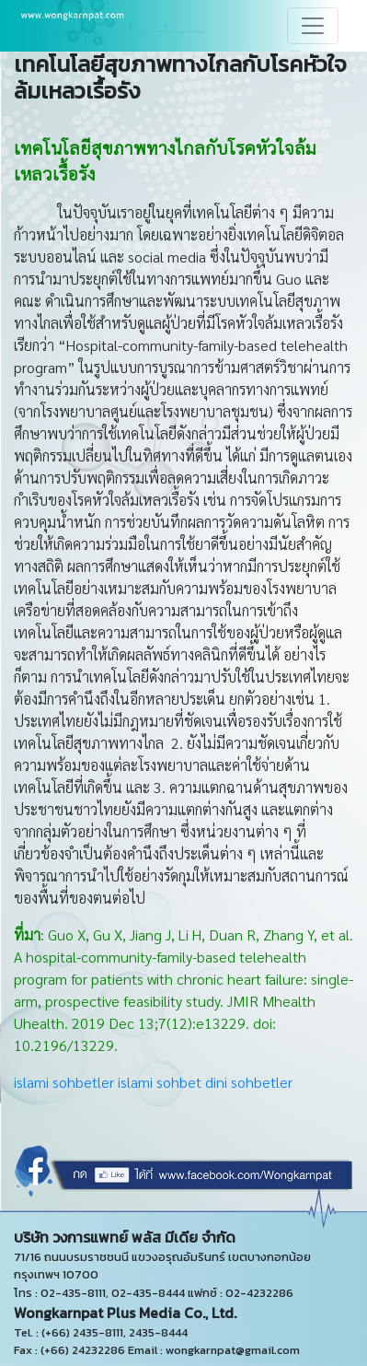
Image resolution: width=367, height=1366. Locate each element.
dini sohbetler (248, 1082)
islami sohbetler (64, 1082)
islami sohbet (159, 1082)
